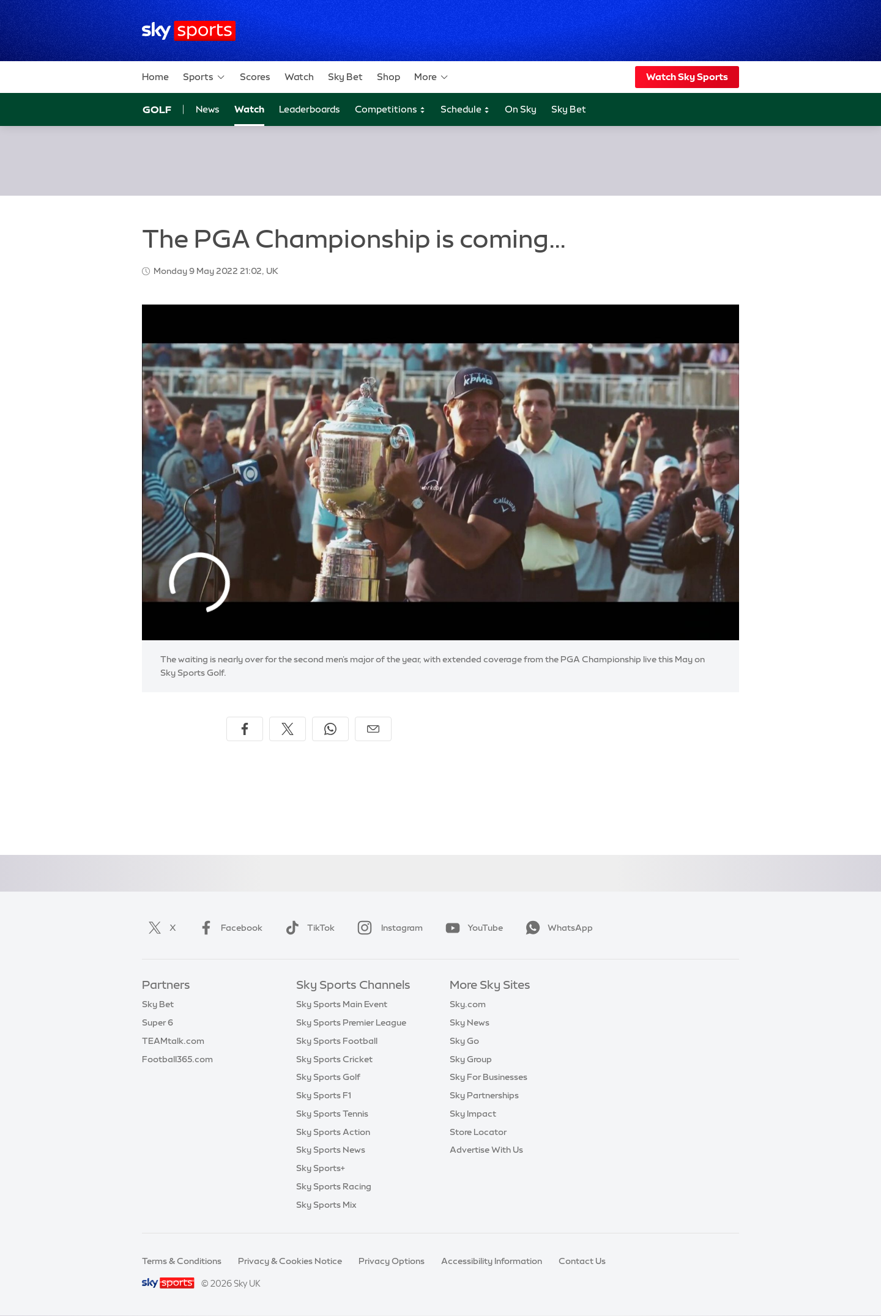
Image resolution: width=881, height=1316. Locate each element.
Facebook (228, 928)
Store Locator (478, 1132)
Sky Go (464, 1041)
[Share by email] (373, 729)
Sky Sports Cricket (334, 1059)
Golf (157, 109)
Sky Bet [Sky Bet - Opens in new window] (568, 109)
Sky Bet (345, 76)
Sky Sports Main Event (341, 1004)
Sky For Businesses (488, 1077)
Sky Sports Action (333, 1132)
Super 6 (157, 1022)
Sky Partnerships (484, 1095)
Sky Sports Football (336, 1041)
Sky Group (471, 1059)
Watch (299, 76)
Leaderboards (309, 109)
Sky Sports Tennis (332, 1113)
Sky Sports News (330, 1149)
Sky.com (468, 1004)
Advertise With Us (486, 1149)
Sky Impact (473, 1113)
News (208, 109)
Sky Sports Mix (326, 1204)
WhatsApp (557, 928)
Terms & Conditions (181, 1261)
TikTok (307, 928)
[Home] (189, 31)
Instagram (387, 928)
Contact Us (582, 1261)
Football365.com (177, 1059)
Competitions (390, 110)
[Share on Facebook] (244, 729)
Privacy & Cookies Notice (290, 1261)
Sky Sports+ (320, 1168)
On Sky (521, 109)
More (431, 77)
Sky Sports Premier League (351, 1022)
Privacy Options (392, 1261)
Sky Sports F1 (323, 1095)
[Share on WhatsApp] (330, 729)
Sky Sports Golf (328, 1077)
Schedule (465, 110)
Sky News (469, 1022)
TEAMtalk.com (173, 1041)
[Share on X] (287, 729)
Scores (255, 76)
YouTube (472, 928)
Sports (204, 77)
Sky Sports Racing (333, 1186)
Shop (388, 76)
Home (155, 76)
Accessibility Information (491, 1261)
